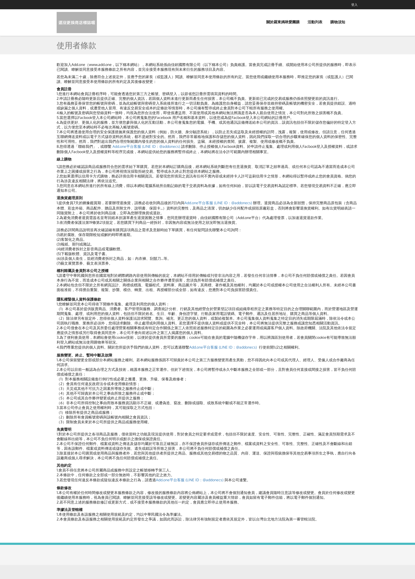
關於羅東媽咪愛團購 (283, 22)
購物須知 (337, 22)
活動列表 (315, 22)
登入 (354, 5)
